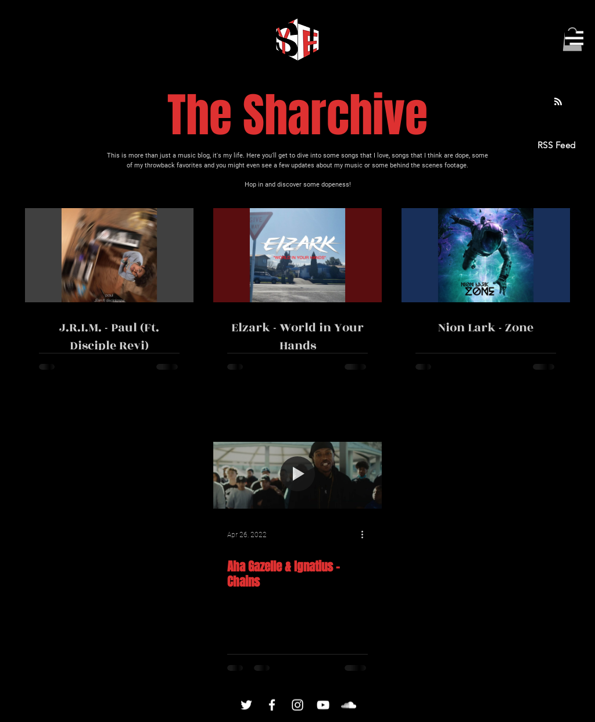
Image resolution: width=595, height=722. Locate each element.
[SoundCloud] (348, 705)
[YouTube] (323, 705)
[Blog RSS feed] (558, 102)
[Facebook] (271, 705)
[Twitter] (246, 705)
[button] (574, 38)
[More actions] (366, 535)
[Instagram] (297, 705)
